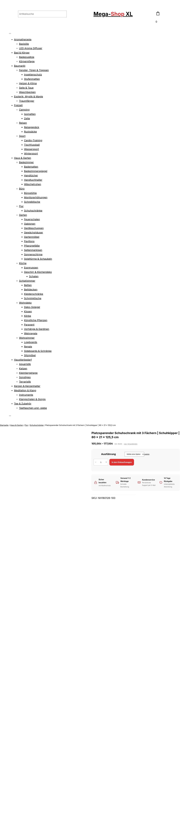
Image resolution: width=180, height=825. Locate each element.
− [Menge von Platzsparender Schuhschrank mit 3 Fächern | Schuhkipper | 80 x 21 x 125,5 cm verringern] (95, 462)
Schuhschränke (33, 210)
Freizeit (18, 105)
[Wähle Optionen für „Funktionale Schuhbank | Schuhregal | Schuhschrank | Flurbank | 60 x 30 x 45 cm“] (21, 727)
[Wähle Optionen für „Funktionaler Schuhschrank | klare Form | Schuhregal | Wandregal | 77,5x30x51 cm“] (76, 727)
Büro (21, 188)
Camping (24, 109)
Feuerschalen (32, 219)
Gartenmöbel (31, 236)
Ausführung (108, 454)
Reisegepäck (31, 127)
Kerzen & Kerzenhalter (27, 386)
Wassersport (31, 149)
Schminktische (32, 298)
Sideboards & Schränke (38, 350)
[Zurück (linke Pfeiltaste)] (1, 781)
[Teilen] (6, 777)
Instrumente (26, 394)
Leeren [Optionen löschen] (146, 454)
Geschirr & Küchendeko (38, 271)
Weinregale (30, 333)
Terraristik (25, 381)
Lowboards (30, 342)
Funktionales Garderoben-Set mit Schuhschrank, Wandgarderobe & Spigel (103, 708)
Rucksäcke (30, 131)
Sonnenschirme (33, 254)
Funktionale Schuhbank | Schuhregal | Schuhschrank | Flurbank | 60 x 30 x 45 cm (21, 708)
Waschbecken (27, 92)
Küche (22, 263)
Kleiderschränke (33, 293)
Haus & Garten (22, 157)
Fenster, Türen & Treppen (34, 70)
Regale (28, 346)
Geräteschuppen (34, 228)
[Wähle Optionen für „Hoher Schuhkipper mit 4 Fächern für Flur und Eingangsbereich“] (158, 727)
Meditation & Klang (25, 390)
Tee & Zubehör (22, 403)
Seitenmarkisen (33, 250)
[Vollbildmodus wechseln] (4, 777)
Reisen (23, 122)
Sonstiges (25, 377)
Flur (21, 206)
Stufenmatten (32, 78)
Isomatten (30, 114)
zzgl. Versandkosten (130, 444)
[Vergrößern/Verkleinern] (1, 777)
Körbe (27, 315)
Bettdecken (30, 289)
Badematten (31, 166)
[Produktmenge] (101, 462)
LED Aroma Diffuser (30, 48)
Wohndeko (25, 302)
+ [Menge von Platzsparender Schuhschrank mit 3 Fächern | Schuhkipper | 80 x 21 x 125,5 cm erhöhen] (106, 462)
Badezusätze (26, 57)
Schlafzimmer (27, 280)
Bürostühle (30, 193)
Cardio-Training (33, 140)
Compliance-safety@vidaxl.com (21, 654)
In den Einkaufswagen (122, 462)
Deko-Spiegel (32, 307)
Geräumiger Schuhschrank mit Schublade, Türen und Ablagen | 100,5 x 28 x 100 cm (131, 708)
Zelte (27, 118)
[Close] (10, 415)
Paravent (29, 324)
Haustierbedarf (23, 359)
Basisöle (24, 43)
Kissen (28, 311)
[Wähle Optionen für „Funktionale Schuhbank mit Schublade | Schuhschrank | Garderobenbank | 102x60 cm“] (49, 727)
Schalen (33, 276)
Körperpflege (26, 61)
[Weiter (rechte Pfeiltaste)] (4, 781)
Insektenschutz (33, 74)
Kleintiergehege (28, 372)
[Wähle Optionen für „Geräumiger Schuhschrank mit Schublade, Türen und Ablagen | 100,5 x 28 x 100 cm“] (131, 727)
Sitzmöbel (30, 355)
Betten (28, 285)
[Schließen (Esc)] (9, 777)
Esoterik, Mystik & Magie (28, 96)
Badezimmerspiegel (35, 171)
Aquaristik (25, 364)
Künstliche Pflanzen (35, 320)
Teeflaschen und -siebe (33, 407)
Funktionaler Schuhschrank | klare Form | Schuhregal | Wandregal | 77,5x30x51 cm (76, 708)
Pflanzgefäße (32, 245)
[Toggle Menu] (10, 33)
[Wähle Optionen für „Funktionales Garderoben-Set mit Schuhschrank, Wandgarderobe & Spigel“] (103, 727)
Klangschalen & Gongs (32, 399)
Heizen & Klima (28, 83)
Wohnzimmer (26, 337)
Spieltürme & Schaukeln (38, 258)
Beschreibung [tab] (13, 507)
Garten (23, 214)
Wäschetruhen (32, 184)
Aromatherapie (22, 39)
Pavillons (29, 241)
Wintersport (31, 153)
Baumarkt (19, 65)
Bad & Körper (22, 52)
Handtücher (31, 175)
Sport (22, 136)
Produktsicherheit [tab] (15, 511)
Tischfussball (32, 144)
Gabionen (29, 223)
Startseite (4, 425)
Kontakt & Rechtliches (165, 760)
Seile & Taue (26, 87)
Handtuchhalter (33, 179)
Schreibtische (32, 201)
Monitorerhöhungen (35, 197)
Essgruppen (31, 267)
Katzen (23, 368)
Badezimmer (26, 162)
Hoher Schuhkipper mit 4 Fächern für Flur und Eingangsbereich (158, 708)
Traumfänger (26, 100)
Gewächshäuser (33, 232)
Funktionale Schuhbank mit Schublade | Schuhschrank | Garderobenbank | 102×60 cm (49, 708)
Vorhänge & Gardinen (36, 329)
